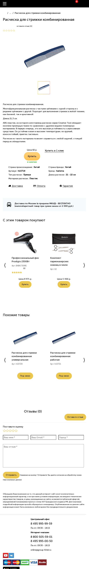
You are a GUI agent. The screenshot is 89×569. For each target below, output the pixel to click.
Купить (32, 156)
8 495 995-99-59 (41, 523)
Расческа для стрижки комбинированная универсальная (24, 356)
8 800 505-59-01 (41, 537)
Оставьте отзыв (75, 417)
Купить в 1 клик (54, 150)
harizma (60, 171)
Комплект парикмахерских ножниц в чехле (59, 261)
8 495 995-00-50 (42, 541)
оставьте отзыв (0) (24, 26)
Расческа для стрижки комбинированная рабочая (62, 356)
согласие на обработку (66, 475)
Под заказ (25, 376)
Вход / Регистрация (87, 4)
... (10, 13)
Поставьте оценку (13, 426)
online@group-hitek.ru (41, 550)
